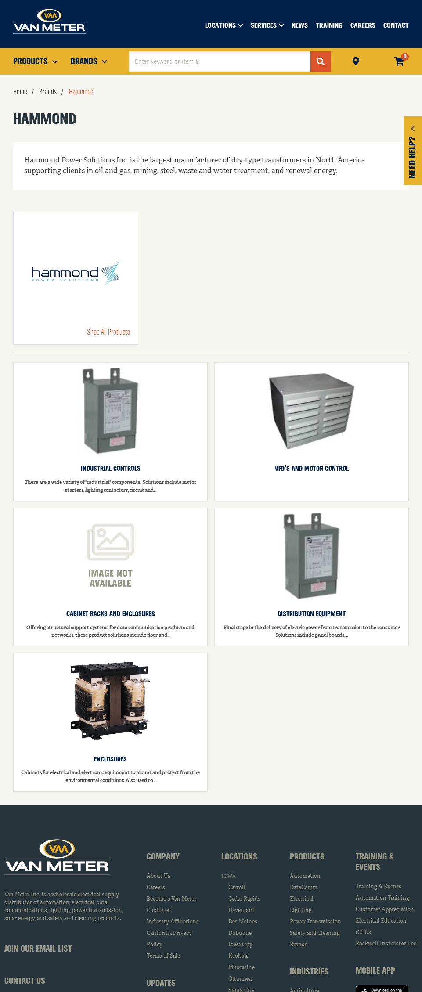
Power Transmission (315, 922)
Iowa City (240, 945)
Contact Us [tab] (24, 981)
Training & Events (378, 887)
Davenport (241, 910)
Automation (305, 876)
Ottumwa (240, 979)
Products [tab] (307, 857)
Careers (156, 888)
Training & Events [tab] (375, 862)
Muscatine (241, 967)
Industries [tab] (309, 972)
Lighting (301, 910)
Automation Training (382, 898)
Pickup (356, 60)
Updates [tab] (161, 983)
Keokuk (238, 956)
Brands (298, 945)
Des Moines (242, 922)
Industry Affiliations (173, 922)
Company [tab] (163, 857)
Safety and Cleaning (315, 933)
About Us (158, 876)
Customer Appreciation (385, 910)
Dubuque (240, 933)
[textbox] (219, 61)
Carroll (236, 888)
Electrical (302, 899)
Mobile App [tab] (375, 971)
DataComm (303, 888)
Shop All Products (108, 332)
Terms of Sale (163, 956)
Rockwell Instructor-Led (386, 944)
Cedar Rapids (244, 899)
